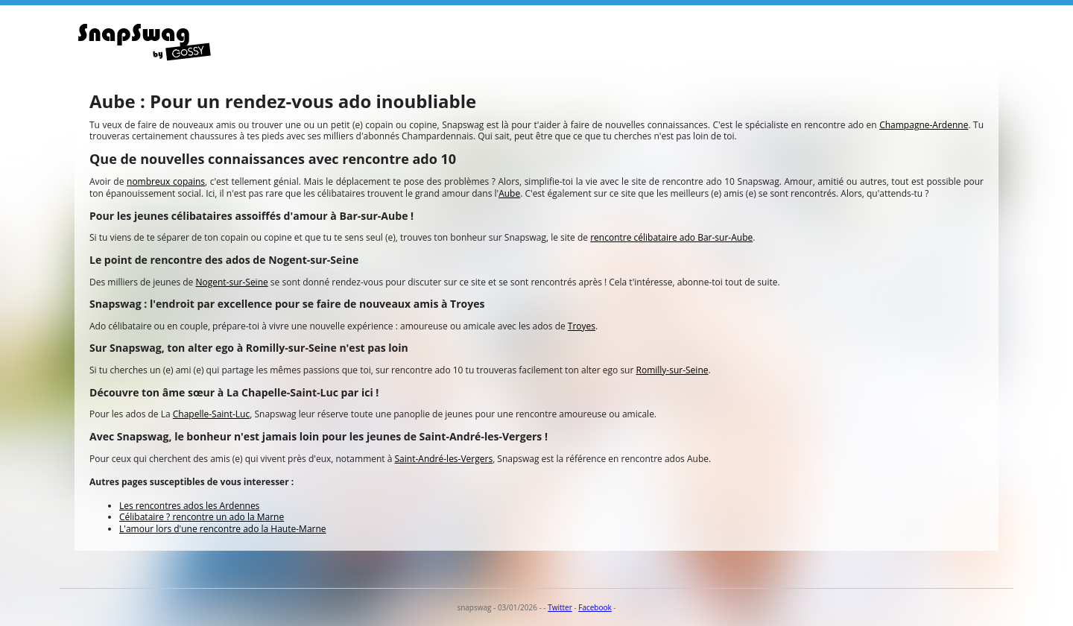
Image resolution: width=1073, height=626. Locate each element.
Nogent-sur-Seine (231, 282)
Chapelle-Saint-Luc (211, 414)
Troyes (581, 326)
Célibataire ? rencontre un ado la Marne (201, 516)
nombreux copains (166, 181)
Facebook (595, 607)
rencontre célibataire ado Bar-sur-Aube (671, 237)
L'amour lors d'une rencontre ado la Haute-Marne (222, 528)
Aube (509, 193)
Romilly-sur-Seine (672, 370)
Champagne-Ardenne (923, 124)
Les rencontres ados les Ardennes (189, 505)
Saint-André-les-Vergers (444, 458)
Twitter (560, 607)
